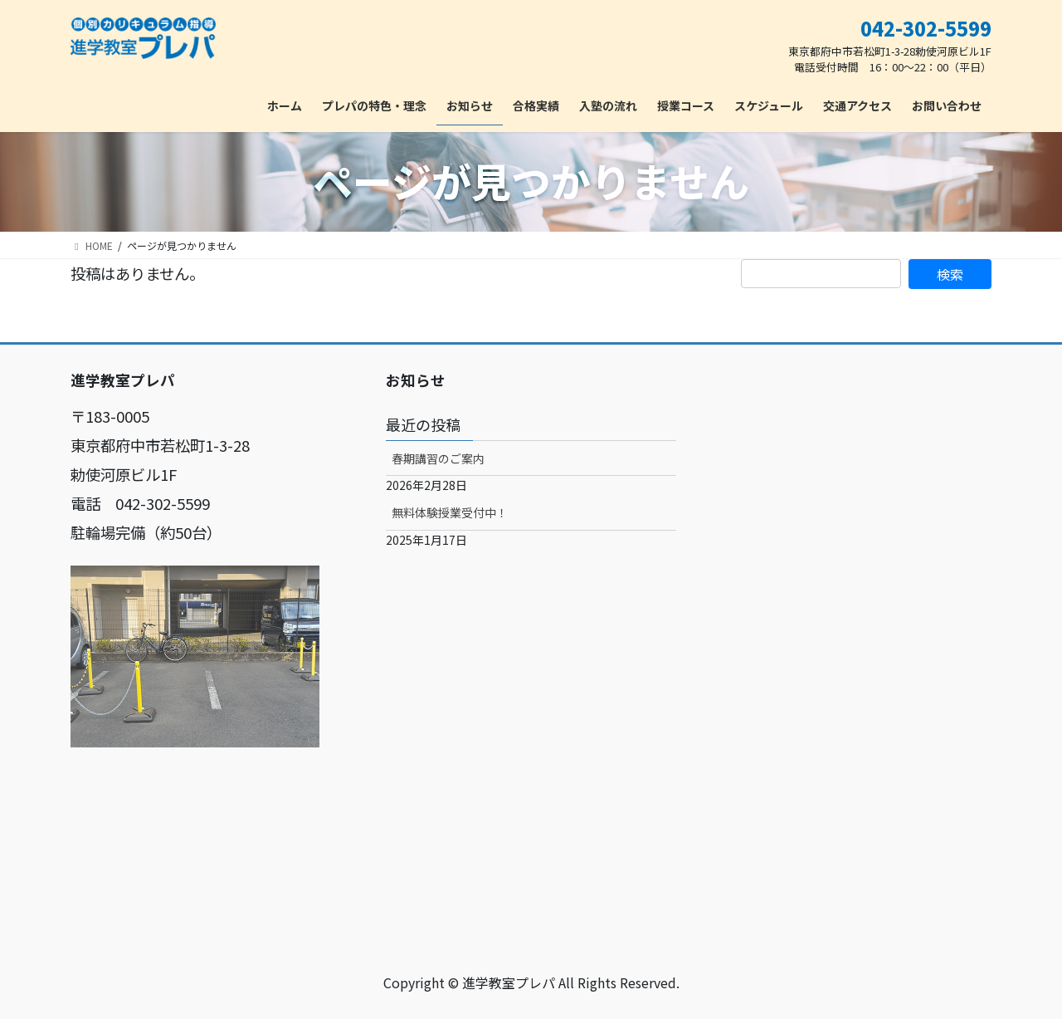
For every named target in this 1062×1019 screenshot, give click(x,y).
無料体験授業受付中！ (450, 512)
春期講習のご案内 (438, 458)
